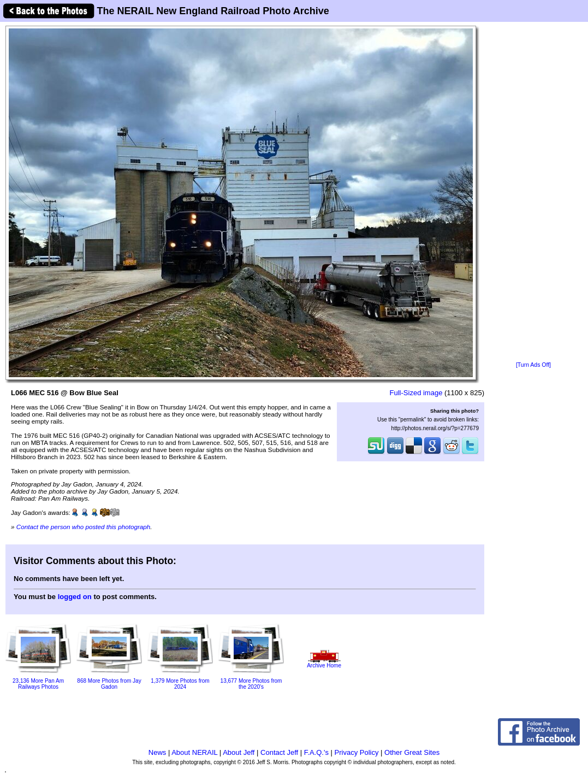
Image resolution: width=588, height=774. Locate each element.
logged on (75, 597)
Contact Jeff (279, 752)
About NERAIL (194, 752)
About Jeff (238, 752)
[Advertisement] (533, 192)
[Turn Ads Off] (533, 365)
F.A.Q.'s (316, 752)
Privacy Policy (357, 752)
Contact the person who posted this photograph (83, 526)
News (158, 752)
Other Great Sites (411, 752)
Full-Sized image (416, 393)
